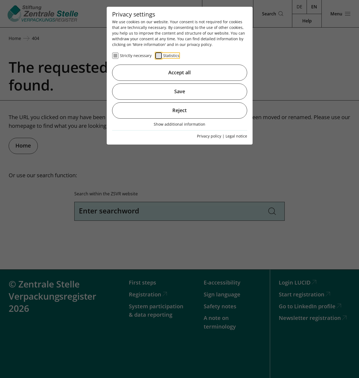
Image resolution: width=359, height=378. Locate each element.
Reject (179, 110)
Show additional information (179, 124)
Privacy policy (209, 136)
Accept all (179, 72)
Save (179, 91)
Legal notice (236, 136)
